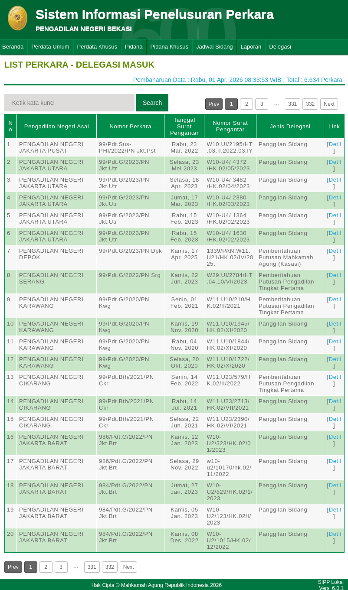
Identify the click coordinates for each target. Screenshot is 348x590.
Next (329, 104)
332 (310, 104)
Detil (335, 144)
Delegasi (280, 46)
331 (292, 104)
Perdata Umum (50, 46)
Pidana (133, 46)
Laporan (251, 46)
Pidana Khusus (169, 46)
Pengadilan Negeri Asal (56, 126)
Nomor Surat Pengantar (230, 126)
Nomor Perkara (130, 126)
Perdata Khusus (97, 46)
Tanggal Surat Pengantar (184, 126)
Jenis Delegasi (290, 126)
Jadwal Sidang (214, 46)
